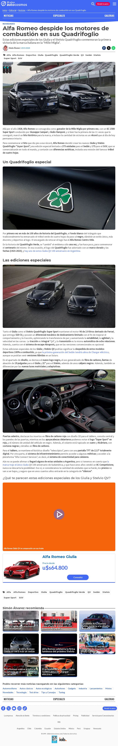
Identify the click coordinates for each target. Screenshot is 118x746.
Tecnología (21, 692)
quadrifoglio (51, 55)
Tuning (62, 692)
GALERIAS (109, 15)
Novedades (9, 24)
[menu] (114, 4)
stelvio (97, 55)
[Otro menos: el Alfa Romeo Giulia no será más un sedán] (21, 644)
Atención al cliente (22, 716)
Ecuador (48, 728)
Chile (29, 728)
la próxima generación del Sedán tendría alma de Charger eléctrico (75, 352)
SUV (20, 58)
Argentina (20, 728)
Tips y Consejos (48, 692)
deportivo (31, 55)
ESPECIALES (59, 15)
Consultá (77, 577)
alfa (9, 55)
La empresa (8, 716)
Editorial (12, 10)
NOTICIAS (8, 15)
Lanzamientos (96, 688)
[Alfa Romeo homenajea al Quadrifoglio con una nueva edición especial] (21, 621)
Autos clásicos (26, 688)
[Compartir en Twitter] (109, 48)
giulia (40, 55)
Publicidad (85, 716)
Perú (79, 728)
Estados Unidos (60, 728)
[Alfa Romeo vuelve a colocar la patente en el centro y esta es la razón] (21, 666)
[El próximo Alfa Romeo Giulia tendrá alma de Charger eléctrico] (59, 666)
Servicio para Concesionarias (103, 716)
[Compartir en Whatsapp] (113, 48)
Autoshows (60, 688)
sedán (88, 55)
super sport (10, 58)
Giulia (26, 464)
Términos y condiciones (41, 716)
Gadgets (72, 688)
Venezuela (97, 728)
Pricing (75, 716)
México (71, 728)
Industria (83, 688)
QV (82, 55)
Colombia (38, 728)
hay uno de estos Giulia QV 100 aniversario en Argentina (52, 250)
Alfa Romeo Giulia (59, 556)
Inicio (4, 10)
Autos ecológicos (44, 688)
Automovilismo (10, 688)
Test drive (33, 692)
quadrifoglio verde (69, 55)
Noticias (21, 10)
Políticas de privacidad (61, 716)
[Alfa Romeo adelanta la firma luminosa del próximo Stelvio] (59, 644)
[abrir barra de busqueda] (93, 4)
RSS (59, 722)
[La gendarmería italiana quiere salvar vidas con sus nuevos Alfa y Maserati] (59, 621)
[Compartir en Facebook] (104, 48)
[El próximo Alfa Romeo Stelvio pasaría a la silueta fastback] (97, 621)
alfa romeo (18, 55)
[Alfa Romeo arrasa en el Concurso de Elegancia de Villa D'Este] (97, 644)
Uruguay (87, 728)
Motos (108, 688)
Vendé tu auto (102, 4)
